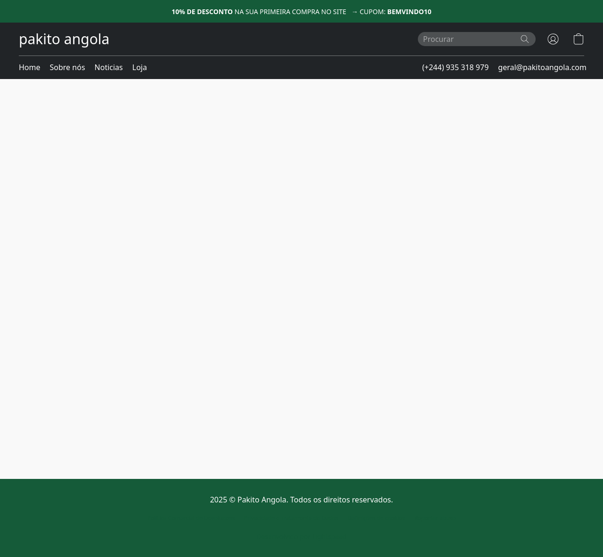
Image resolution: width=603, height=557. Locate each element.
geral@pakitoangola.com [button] (542, 67)
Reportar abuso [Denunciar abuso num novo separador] (435, 518)
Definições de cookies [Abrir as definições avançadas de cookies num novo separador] (376, 518)
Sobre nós (67, 67)
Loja (139, 67)
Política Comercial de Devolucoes (191, 518)
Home (30, 67)
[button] (64, 39)
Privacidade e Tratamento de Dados (291, 518)
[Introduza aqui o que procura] (477, 39)
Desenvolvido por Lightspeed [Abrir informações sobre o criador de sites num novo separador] (301, 536)
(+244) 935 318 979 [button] (455, 67)
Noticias (109, 67)
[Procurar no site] (525, 39)
